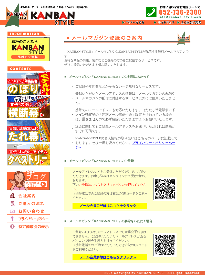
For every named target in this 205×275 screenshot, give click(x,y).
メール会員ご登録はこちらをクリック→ (110, 206)
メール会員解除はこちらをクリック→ (108, 257)
